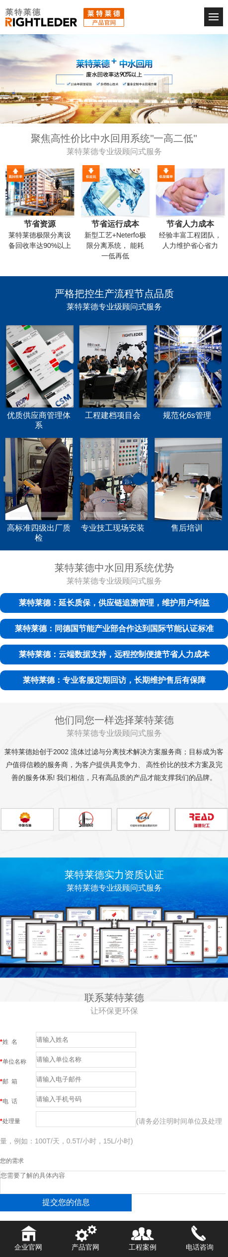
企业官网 (28, 1236)
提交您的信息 (66, 1202)
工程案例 (142, 1236)
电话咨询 (200, 1236)
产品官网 (85, 1236)
